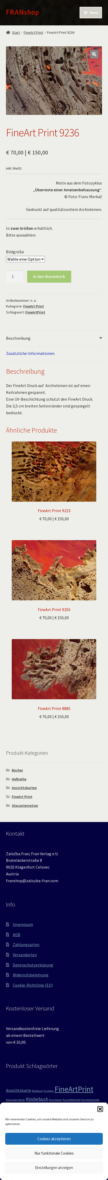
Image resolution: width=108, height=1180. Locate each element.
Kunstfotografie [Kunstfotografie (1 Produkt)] (72, 1099)
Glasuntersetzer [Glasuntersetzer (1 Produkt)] (15, 1099)
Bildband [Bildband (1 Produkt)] (37, 1091)
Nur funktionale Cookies (54, 1153)
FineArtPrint (35, 312)
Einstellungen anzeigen (54, 1167)
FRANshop (22, 12)
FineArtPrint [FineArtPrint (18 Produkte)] (74, 1089)
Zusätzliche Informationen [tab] (30, 353)
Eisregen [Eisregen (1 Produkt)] (49, 1091)
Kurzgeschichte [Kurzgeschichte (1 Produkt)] (90, 1099)
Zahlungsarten (26, 944)
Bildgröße (15, 251)
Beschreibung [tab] (18, 338)
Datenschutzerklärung (33, 965)
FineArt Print (33, 32)
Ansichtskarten (24, 787)
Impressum (23, 924)
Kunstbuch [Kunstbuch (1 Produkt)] (55, 1099)
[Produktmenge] (15, 277)
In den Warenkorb (49, 276)
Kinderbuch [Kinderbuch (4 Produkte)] (37, 1099)
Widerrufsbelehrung (31, 974)
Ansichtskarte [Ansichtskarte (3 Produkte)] (18, 1090)
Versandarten (25, 954)
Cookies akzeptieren (54, 1138)
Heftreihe (19, 779)
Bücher (17, 770)
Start (16, 32)
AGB (16, 934)
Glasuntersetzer (25, 805)
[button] (100, 1109)
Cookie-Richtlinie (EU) (33, 985)
